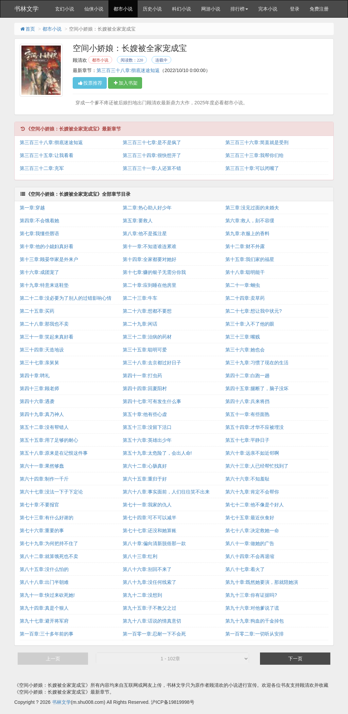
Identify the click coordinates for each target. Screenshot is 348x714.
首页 (27, 29)
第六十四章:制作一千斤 (44, 479)
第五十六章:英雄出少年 (147, 440)
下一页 (295, 658)
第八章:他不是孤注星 (145, 233)
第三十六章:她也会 (245, 349)
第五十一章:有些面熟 (247, 414)
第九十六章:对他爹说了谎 (252, 608)
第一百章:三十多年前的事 (46, 634)
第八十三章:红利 (140, 556)
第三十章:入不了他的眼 (249, 324)
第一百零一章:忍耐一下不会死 (154, 634)
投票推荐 (89, 83)
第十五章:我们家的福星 (249, 259)
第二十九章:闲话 (140, 324)
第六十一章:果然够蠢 (42, 466)
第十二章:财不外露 (245, 246)
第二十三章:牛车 (140, 298)
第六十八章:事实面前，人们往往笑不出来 (166, 491)
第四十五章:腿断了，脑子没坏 (257, 388)
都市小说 (123, 9)
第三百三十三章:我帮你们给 (254, 155)
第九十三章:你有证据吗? (251, 595)
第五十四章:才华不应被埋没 (254, 427)
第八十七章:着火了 (245, 569)
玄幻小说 (64, 9)
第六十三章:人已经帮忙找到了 (257, 466)
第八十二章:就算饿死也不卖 (49, 556)
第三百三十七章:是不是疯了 (152, 142)
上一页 (53, 658)
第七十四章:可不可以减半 (149, 517)
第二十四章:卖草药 (245, 298)
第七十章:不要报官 (39, 504)
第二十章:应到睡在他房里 (149, 285)
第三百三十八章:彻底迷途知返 (128, 70)
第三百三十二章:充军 (42, 168)
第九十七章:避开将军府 (44, 621)
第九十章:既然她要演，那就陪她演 (261, 582)
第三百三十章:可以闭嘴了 (252, 168)
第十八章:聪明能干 (245, 272)
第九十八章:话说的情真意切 (152, 621)
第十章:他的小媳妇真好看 (46, 246)
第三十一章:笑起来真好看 (46, 336)
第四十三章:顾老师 (39, 388)
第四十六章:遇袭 (37, 401)
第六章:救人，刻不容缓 (249, 220)
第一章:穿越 (32, 207)
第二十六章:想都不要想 (147, 311)
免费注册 (319, 9)
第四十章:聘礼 (35, 375)
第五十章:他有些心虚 (145, 414)
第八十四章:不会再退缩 (249, 556)
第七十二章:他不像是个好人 (254, 504)
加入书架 (125, 83)
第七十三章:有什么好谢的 (46, 517)
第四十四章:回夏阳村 (145, 388)
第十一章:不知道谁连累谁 (149, 246)
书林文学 (26, 8)
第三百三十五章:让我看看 (46, 155)
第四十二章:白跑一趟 (247, 375)
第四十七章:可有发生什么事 (152, 401)
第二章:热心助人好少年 (147, 207)
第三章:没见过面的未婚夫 (252, 207)
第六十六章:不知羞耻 (247, 479)
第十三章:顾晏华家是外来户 (49, 259)
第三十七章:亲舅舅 (39, 362)
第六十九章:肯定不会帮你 (252, 491)
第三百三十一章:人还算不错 (152, 168)
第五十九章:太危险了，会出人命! (157, 453)
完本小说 (267, 9)
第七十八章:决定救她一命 (252, 530)
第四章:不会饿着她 (39, 220)
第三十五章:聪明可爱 (145, 349)
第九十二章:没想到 (142, 595)
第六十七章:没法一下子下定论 (51, 491)
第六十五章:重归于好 (145, 479)
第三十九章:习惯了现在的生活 (257, 362)
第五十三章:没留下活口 (147, 427)
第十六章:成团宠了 (39, 272)
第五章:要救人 (138, 220)
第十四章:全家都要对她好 (149, 259)
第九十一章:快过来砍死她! (47, 595)
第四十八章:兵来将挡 (247, 401)
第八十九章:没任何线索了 (149, 582)
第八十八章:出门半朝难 (44, 582)
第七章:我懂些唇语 (39, 233)
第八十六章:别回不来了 (147, 569)
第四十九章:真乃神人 (42, 414)
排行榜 (239, 9)
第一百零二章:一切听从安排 (254, 634)
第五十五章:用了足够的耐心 (49, 440)
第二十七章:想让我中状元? (253, 311)
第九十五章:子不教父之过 (149, 608)
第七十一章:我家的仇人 (147, 504)
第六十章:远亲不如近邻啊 (252, 453)
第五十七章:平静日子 (247, 440)
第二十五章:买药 (37, 311)
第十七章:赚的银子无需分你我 (154, 272)
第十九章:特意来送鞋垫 (44, 285)
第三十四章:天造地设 (42, 349)
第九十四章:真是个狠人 (44, 608)
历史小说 (152, 9)
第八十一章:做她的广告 (249, 543)
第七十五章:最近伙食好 (249, 517)
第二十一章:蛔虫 (242, 285)
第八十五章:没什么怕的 (44, 569)
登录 (294, 9)
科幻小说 (181, 9)
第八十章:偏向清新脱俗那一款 (154, 543)
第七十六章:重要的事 (42, 530)
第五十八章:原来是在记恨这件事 (54, 453)
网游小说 (210, 9)
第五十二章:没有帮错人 (44, 427)
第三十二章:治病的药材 (147, 336)
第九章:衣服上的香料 (247, 233)
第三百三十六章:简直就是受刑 (257, 142)
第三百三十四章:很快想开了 (152, 155)
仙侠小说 (93, 9)
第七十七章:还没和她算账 (149, 530)
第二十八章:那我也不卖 (44, 324)
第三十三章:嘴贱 (242, 336)
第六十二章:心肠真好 (145, 466)
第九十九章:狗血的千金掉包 (254, 621)
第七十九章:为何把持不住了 (49, 543)
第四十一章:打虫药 (142, 375)
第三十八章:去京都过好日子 (152, 362)
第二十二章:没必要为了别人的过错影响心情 (65, 298)
